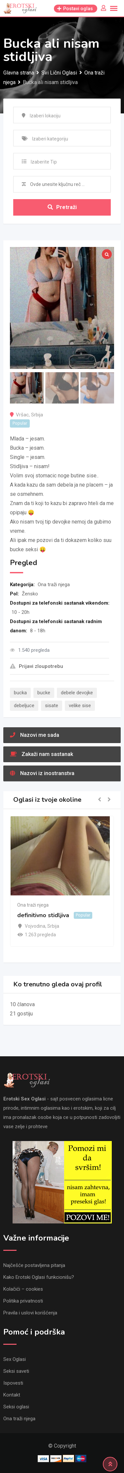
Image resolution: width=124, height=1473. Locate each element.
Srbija (37, 415)
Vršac (22, 415)
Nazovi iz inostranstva (42, 773)
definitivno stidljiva (43, 915)
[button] (99, 800)
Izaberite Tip (44, 162)
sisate (51, 705)
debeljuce (24, 705)
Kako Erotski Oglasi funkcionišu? (38, 1277)
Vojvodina (35, 926)
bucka (20, 693)
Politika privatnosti (23, 1301)
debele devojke (77, 693)
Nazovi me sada (34, 735)
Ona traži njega (54, 584)
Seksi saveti (16, 1371)
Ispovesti (13, 1383)
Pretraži (62, 207)
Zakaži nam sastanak (41, 754)
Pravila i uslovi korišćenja (30, 1313)
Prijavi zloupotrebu (36, 666)
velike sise (80, 705)
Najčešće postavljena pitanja (34, 1265)
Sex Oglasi (14, 1359)
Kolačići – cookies (23, 1289)
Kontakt (11, 1395)
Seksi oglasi (16, 1407)
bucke (43, 693)
